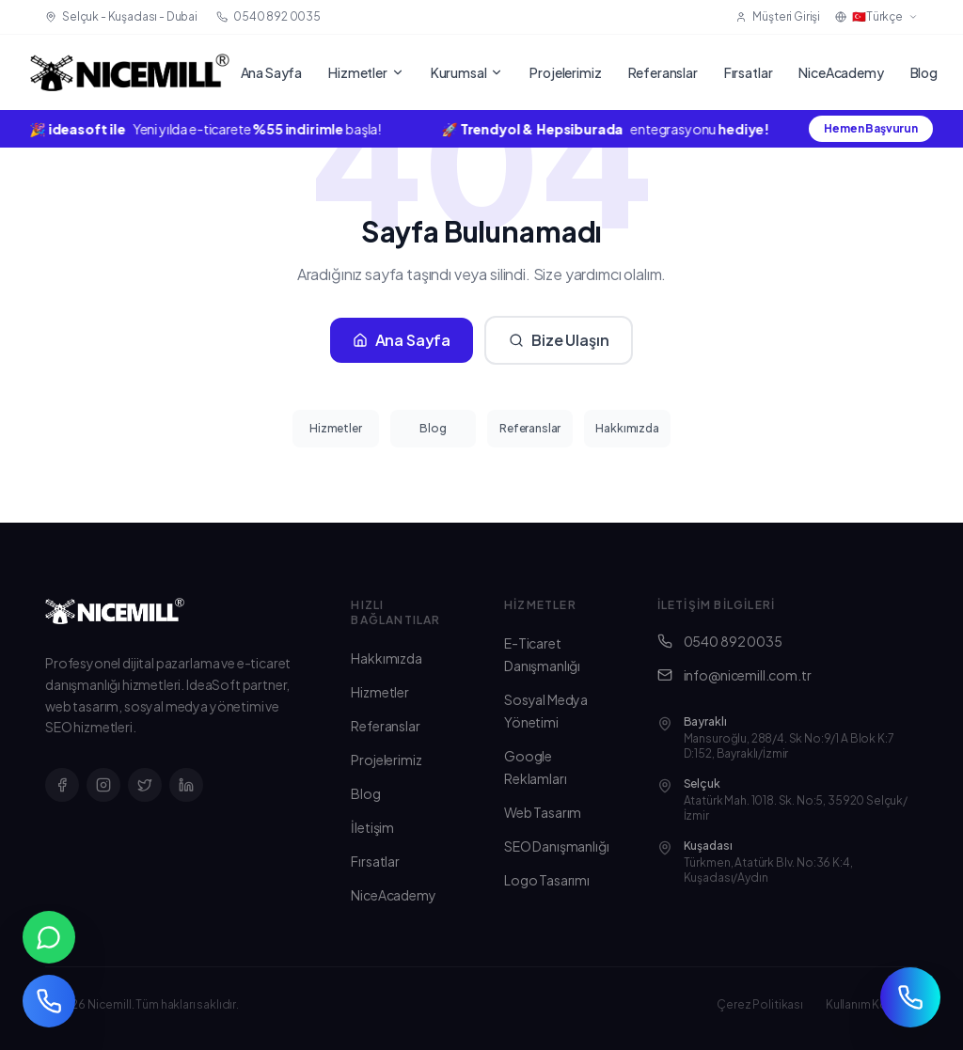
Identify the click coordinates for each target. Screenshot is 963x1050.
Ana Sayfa (272, 72)
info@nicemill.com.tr (734, 674)
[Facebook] (62, 785)
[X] (145, 785)
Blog (924, 72)
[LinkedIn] (186, 785)
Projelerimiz (565, 72)
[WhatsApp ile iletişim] (49, 937)
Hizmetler (366, 72)
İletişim (372, 827)
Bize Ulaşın (558, 340)
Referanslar (663, 72)
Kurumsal (467, 72)
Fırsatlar (748, 72)
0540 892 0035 (719, 641)
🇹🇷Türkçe (876, 16)
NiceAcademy (840, 72)
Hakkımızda (626, 428)
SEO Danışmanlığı (556, 846)
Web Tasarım (542, 812)
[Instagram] (103, 785)
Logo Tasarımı (547, 879)
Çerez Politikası (759, 1004)
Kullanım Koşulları (872, 1004)
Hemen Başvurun (871, 128)
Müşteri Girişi (777, 16)
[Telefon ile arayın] (49, 1001)
